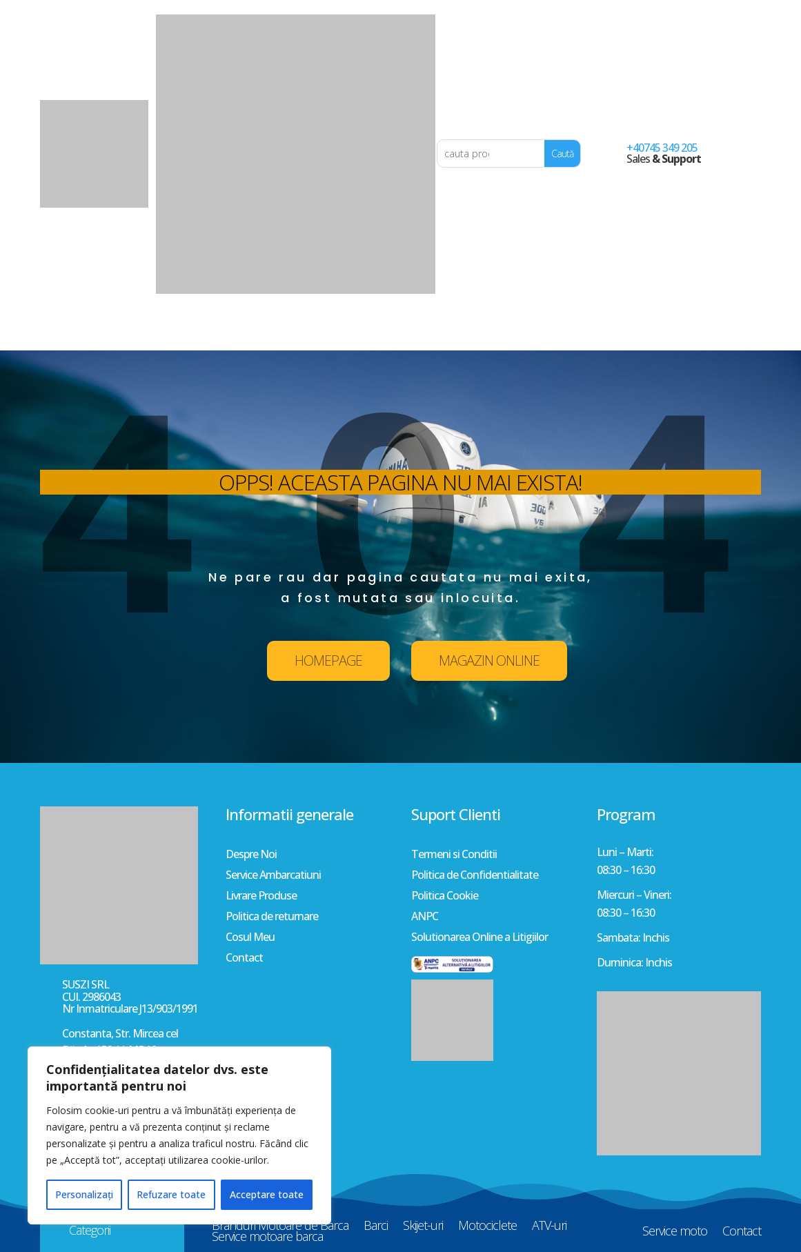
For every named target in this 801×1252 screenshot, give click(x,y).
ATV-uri (549, 326)
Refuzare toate (171, 1194)
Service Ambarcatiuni (273, 876)
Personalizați (84, 1194)
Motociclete (487, 326)
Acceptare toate (267, 1194)
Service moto (674, 332)
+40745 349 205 (662, 147)
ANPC (424, 917)
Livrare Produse (261, 897)
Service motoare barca (267, 337)
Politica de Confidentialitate (474, 876)
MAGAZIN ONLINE (489, 660)
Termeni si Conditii (454, 855)
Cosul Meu (250, 938)
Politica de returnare (272, 917)
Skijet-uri (423, 326)
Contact (741, 332)
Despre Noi (251, 855)
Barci (376, 326)
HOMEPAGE (328, 660)
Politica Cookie (444, 897)
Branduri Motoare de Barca (280, 326)
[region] (179, 1135)
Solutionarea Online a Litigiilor (479, 938)
